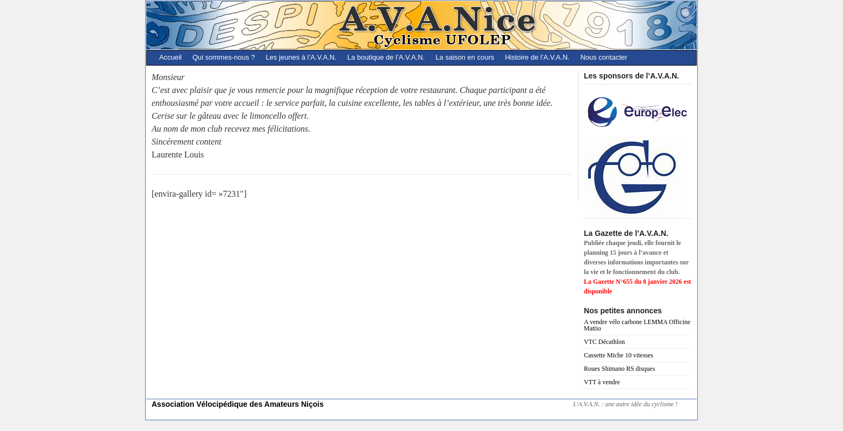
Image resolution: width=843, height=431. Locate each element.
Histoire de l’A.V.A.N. (537, 57)
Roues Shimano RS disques (619, 368)
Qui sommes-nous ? (223, 57)
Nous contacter (603, 57)
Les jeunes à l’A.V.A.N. (301, 57)
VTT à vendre (602, 382)
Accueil (170, 57)
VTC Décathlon (604, 342)
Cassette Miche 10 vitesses (618, 355)
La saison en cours (464, 57)
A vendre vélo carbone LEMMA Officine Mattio (637, 325)
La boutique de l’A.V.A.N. (386, 57)
